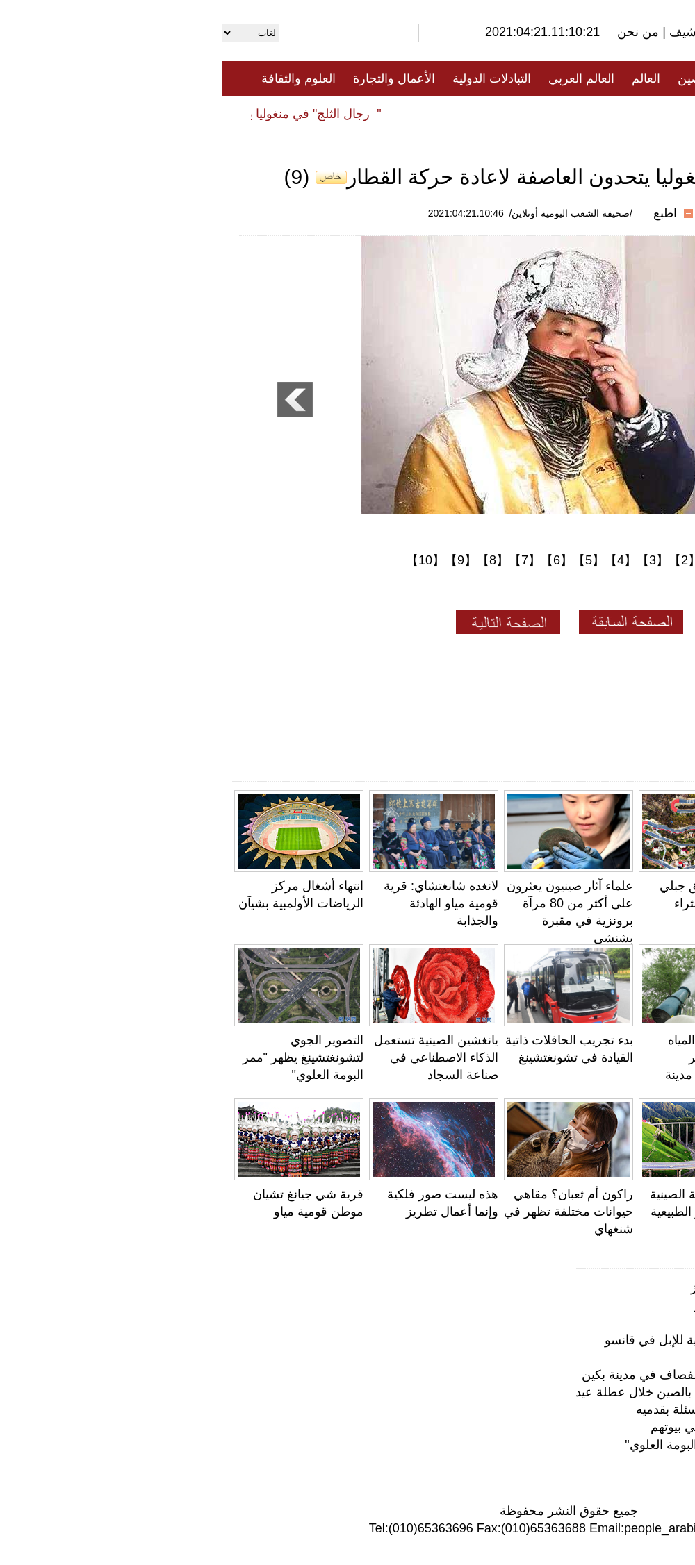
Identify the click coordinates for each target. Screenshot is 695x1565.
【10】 (203, 560)
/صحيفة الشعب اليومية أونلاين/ (349, 213)
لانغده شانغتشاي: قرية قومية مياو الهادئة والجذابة (219, 903)
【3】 (431, 560)
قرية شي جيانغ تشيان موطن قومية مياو (574, 1305)
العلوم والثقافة (77, 78)
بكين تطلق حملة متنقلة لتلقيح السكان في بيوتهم (552, 1427)
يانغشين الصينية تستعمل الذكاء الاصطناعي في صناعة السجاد (214, 1057)
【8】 (271, 560)
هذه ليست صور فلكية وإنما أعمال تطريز (572, 1287)
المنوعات (397, 113)
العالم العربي (360, 78)
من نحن (418, 32)
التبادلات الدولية (270, 78)
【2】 (463, 560)
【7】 (303, 560)
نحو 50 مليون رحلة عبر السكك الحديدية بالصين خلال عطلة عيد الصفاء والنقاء (478, 1392)
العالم (424, 78)
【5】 (367, 560)
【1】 (495, 560)
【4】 (399, 560)
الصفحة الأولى (618, 78)
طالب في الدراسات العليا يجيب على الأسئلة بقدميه (545, 1409)
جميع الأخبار (534, 78)
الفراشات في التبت (626, 1322)
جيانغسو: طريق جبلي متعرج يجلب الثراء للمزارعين (492, 903)
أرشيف (464, 32)
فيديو (287, 113)
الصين (471, 78)
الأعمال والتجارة (172, 78)
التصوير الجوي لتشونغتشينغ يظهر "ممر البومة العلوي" (81, 1057)
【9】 (239, 560)
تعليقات (337, 113)
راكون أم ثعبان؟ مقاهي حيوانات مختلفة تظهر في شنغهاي (346, 1211)
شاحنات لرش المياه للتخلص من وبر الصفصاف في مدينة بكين (518, 1375)
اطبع (443, 213)
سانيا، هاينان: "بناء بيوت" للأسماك (592, 1357)
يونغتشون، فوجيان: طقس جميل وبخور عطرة (632, 1211)
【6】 (335, 560)
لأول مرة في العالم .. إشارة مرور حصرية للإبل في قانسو (617, 1057)
